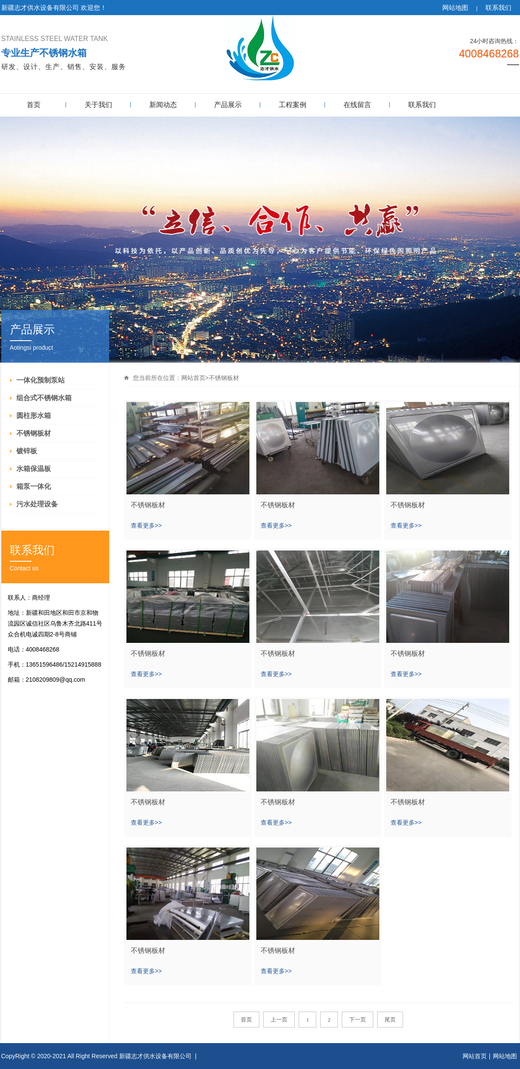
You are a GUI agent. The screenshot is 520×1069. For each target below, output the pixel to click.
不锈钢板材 (33, 433)
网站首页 (193, 377)
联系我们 (498, 7)
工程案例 (292, 104)
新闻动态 (163, 104)
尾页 (390, 1019)
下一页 (357, 1019)
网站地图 (455, 7)
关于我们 (98, 104)
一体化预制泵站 (40, 380)
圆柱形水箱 (33, 415)
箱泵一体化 (33, 486)
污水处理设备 (37, 504)
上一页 (279, 1019)
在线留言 (357, 104)
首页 (34, 104)
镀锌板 (26, 451)
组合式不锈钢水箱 (44, 398)
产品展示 (228, 104)
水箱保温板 (33, 468)
